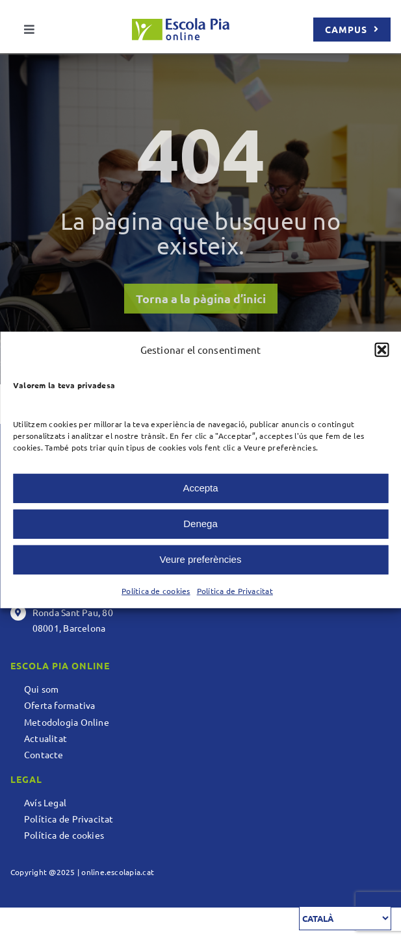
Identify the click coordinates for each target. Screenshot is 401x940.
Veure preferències (201, 559)
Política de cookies (156, 591)
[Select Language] (345, 918)
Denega (200, 523)
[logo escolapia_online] (180, 23)
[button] (381, 349)
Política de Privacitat (235, 591)
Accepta (200, 487)
